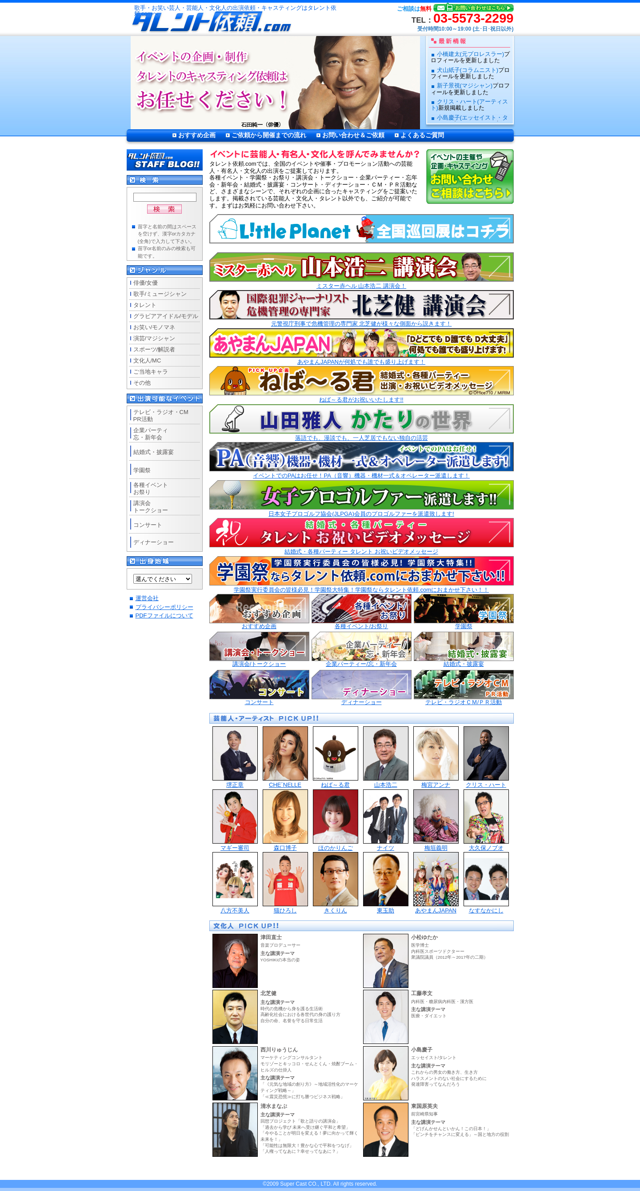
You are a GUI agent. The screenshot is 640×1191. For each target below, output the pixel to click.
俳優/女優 (145, 282)
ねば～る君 (335, 757)
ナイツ (385, 820)
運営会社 (147, 598)
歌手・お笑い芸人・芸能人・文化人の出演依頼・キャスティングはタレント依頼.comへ (235, 11)
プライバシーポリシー (164, 607)
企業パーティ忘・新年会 (150, 434)
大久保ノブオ (486, 820)
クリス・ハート (486, 757)
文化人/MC (147, 360)
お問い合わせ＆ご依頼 (353, 135)
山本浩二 (385, 757)
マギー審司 (235, 820)
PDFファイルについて (164, 615)
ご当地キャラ (150, 371)
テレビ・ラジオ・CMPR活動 (160, 415)
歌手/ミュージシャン (160, 294)
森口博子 (285, 820)
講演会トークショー (150, 507)
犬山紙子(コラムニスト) (468, 70)
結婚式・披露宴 (464, 649)
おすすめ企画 (197, 135)
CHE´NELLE (285, 757)
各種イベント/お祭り (362, 611)
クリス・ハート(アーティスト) (469, 104)
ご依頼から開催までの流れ (269, 135)
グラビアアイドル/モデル (166, 316)
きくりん (335, 883)
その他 (142, 382)
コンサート (259, 687)
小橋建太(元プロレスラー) (470, 54)
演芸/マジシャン (154, 338)
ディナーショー (362, 687)
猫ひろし (285, 883)
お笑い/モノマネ (154, 327)
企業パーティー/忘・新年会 (362, 649)
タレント (144, 305)
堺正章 (235, 757)
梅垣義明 (436, 820)
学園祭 (464, 611)
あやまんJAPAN (436, 883)
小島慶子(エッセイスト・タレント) (469, 120)
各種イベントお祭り (150, 488)
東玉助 (385, 883)
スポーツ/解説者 (154, 349)
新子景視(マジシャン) (465, 85)
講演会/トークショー (259, 649)
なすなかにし (486, 883)
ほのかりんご (335, 820)
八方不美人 (235, 883)
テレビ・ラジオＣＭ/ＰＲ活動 (464, 687)
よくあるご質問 (422, 135)
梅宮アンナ (436, 757)
